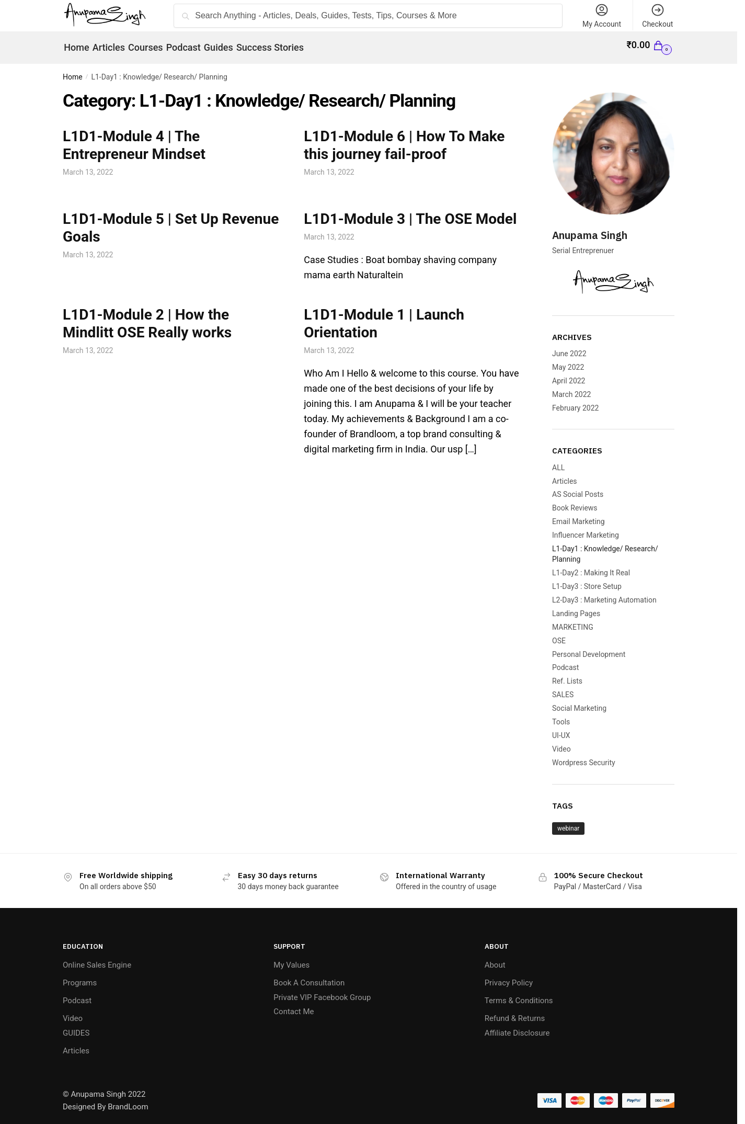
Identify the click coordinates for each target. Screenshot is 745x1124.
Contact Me (293, 1006)
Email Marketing (578, 516)
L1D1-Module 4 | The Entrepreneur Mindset (134, 138)
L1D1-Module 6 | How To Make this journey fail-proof (404, 138)
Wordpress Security (583, 757)
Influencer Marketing (585, 529)
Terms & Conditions (519, 995)
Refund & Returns (515, 1012)
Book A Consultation (309, 977)
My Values (291, 959)
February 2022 (575, 402)
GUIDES (76, 1026)
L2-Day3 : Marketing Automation (604, 594)
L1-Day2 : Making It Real (591, 567)
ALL (558, 462)
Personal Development (588, 648)
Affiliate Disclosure (517, 1026)
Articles (564, 475)
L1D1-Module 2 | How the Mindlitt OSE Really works (147, 317)
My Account (601, 15)
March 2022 (571, 388)
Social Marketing (579, 702)
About (495, 959)
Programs (80, 977)
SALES (563, 689)
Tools (561, 716)
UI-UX (561, 729)
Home (73, 71)
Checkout (657, 15)
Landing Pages (576, 608)
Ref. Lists (567, 675)
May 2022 (568, 361)
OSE (559, 635)
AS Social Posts (577, 488)
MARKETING (572, 621)
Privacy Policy (509, 977)
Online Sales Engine (97, 959)
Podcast (565, 661)
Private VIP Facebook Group (322, 991)
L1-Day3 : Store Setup (587, 580)
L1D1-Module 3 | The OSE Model (410, 213)
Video (561, 743)
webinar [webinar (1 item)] (568, 822)
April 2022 (569, 375)
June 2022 (569, 348)
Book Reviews (575, 502)
